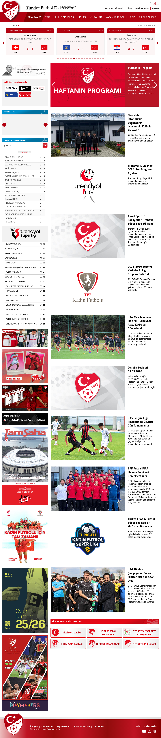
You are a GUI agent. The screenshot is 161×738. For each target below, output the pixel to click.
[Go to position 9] (79, 58)
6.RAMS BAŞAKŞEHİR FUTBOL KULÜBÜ (20, 267)
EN (157, 3)
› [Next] (158, 42)
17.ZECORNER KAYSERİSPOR (16, 319)
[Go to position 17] (100, 58)
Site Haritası (47, 726)
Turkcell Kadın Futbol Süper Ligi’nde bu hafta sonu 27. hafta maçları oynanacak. (140, 534)
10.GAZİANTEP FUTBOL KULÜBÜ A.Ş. (19, 286)
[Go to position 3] (63, 58)
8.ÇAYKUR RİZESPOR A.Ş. (15, 276)
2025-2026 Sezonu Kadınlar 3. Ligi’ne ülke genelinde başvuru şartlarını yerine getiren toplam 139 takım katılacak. (141, 285)
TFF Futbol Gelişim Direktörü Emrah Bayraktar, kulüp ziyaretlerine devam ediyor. (141, 138)
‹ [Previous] (4, 42)
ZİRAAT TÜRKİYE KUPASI (138, 8)
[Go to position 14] (92, 58)
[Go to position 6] (71, 58)
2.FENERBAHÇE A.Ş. (12, 248)
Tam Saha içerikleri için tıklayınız (25, 483)
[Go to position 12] (87, 58)
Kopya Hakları (63, 726)
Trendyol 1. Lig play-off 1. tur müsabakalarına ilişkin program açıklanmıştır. (142, 181)
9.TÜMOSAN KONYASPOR (15, 281)
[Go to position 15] (95, 58)
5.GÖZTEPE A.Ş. (11, 262)
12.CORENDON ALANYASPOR (16, 295)
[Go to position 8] (76, 58)
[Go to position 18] (103, 58)
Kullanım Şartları (82, 726)
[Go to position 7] (74, 58)
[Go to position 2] (60, 58)
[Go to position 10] (82, 58)
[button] (53, 85)
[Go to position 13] (90, 58)
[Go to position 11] (84, 58)
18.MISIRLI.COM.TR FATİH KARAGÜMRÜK (21, 323)
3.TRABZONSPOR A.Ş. (13, 253)
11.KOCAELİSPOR (11, 290)
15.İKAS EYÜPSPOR (12, 309)
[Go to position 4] (66, 58)
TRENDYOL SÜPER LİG (114, 8)
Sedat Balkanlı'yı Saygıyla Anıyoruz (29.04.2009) (26, 420)
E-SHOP (155, 8)
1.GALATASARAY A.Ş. (13, 244)
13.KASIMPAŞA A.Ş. (12, 300)
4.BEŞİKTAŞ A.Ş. (11, 258)
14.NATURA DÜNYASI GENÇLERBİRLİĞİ (19, 304)
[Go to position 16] (98, 58)
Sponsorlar (98, 726)
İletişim (34, 726)
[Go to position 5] (68, 58)
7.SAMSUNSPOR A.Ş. (13, 272)
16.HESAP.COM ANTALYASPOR (16, 314)
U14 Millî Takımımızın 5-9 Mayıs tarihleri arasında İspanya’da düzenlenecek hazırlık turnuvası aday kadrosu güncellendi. (140, 339)
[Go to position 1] (58, 58)
